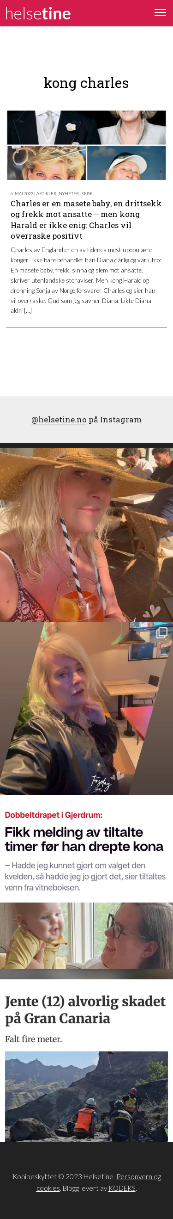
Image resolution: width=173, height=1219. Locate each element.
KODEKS (122, 1188)
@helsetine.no (59, 419)
